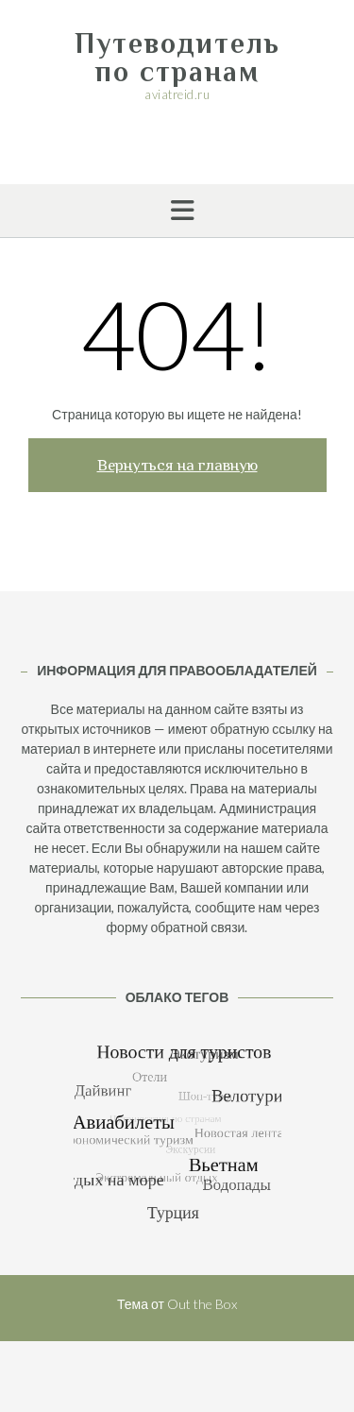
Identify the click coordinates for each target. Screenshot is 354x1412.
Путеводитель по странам (177, 57)
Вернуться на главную (177, 465)
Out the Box (202, 1304)
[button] (177, 210)
